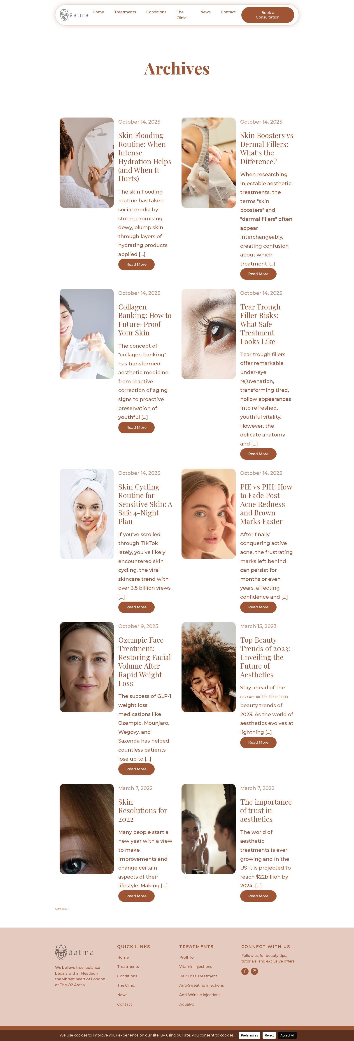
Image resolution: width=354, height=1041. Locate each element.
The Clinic (181, 15)
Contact (228, 12)
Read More (136, 264)
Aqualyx (186, 1004)
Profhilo (186, 958)
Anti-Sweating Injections (201, 986)
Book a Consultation (267, 15)
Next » (65, 908)
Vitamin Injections (195, 967)
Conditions (127, 976)
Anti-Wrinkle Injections (200, 995)
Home (98, 12)
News (205, 12)
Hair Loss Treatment (198, 976)
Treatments (128, 967)
